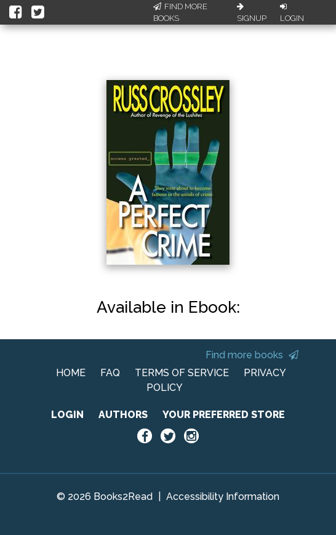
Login (292, 12)
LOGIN (67, 414)
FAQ (110, 373)
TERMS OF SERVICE (182, 373)
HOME (71, 373)
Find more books (252, 355)
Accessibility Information (222, 496)
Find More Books (180, 12)
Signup (251, 12)
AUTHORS (123, 414)
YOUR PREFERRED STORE (223, 414)
